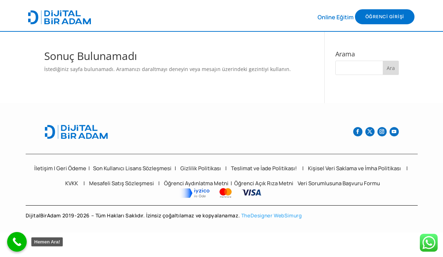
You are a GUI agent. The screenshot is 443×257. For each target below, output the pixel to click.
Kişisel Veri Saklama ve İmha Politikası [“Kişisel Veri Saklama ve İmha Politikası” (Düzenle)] (354, 168)
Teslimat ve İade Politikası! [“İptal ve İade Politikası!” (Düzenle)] (264, 168)
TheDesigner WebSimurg (271, 215)
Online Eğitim (336, 17)
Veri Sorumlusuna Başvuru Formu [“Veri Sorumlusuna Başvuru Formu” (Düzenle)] (339, 183)
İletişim (43, 168)
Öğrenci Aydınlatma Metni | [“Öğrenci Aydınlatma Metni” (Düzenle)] (198, 183)
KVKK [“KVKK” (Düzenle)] (71, 183)
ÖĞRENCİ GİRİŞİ (384, 16)
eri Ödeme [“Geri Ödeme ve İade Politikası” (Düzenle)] (73, 168)
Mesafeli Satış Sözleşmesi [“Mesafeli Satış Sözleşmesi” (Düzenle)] (121, 183)
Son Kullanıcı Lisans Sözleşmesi (132, 168)
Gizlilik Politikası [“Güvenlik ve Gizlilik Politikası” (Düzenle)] (200, 168)
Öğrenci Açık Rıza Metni (264, 183)
